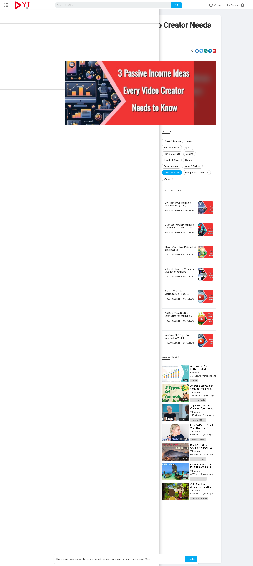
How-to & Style (113, 52)
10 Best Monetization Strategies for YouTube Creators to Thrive (181, 316)
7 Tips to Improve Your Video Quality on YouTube (184, 270)
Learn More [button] (144, 558)
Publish (153, 502)
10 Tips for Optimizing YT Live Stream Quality (182, 204)
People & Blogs (201, 459)
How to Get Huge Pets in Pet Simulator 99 (184, 248)
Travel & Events (202, 479)
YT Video (59, 49)
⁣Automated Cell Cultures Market (203, 367)
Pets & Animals (201, 400)
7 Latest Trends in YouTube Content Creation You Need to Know (183, 227)
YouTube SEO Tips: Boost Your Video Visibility (182, 336)
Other (198, 380)
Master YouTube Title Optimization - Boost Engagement (180, 294)
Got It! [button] (191, 558)
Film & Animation (202, 498)
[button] (237, 5)
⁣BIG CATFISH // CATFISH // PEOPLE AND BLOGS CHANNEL (207, 447)
